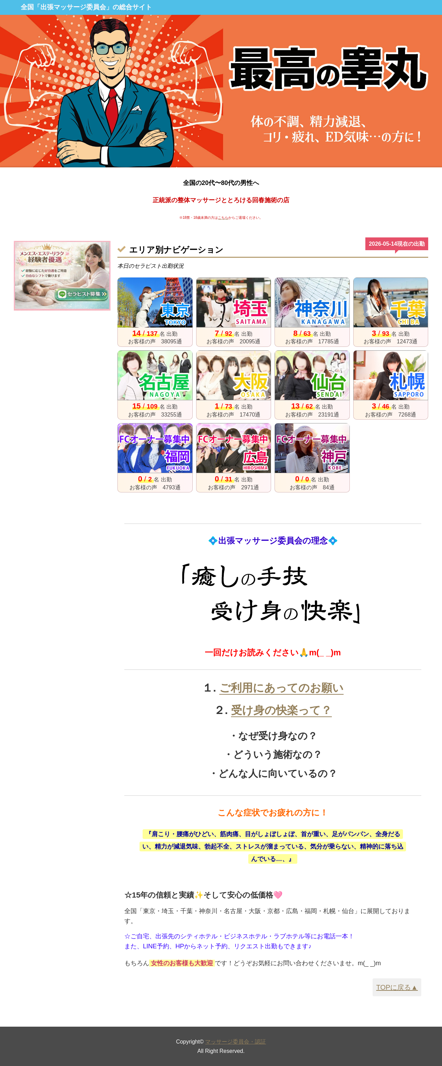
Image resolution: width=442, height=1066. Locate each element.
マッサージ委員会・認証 (235, 1042)
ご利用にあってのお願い (281, 688)
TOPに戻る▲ (397, 987)
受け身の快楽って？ (281, 710)
